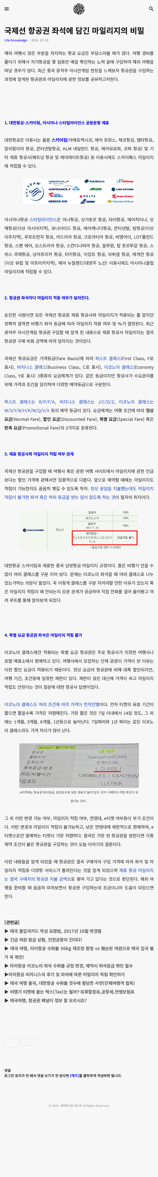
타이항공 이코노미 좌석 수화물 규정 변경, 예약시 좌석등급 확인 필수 (71, 965)
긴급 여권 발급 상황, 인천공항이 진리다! (46, 939)
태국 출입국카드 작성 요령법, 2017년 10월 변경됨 (55, 931)
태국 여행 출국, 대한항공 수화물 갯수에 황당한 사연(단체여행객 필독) (72, 983)
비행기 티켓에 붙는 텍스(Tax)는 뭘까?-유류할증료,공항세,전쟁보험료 (72, 991)
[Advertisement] (79, 1089)
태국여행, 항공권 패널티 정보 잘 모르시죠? (48, 1000)
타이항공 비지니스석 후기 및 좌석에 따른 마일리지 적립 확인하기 (67, 974)
